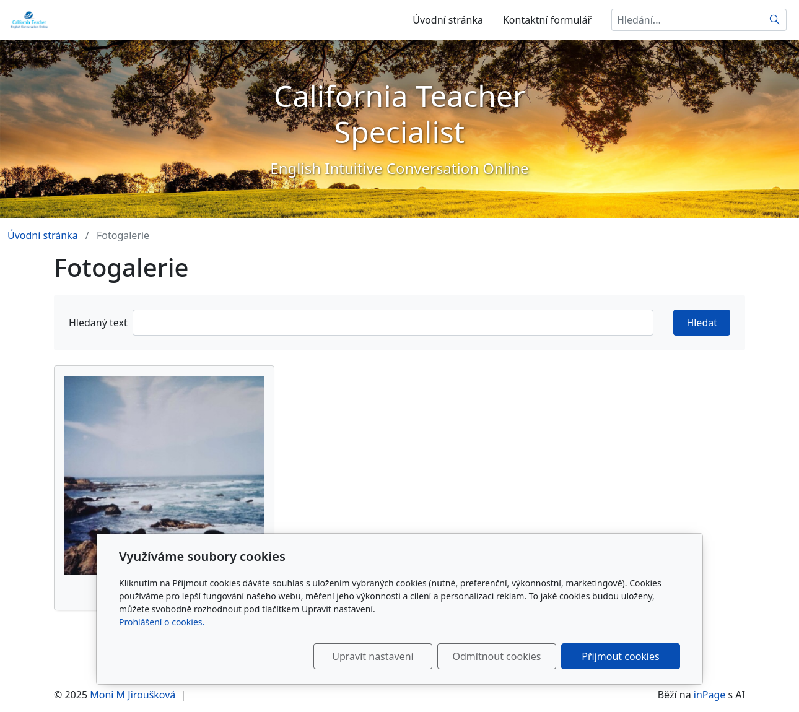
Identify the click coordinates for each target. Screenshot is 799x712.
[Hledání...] (687, 20)
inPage (710, 694)
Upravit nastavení (372, 656)
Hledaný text (98, 322)
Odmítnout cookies (497, 656)
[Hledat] (775, 20)
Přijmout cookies (620, 656)
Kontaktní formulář (547, 20)
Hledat (701, 322)
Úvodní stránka (448, 20)
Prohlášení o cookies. (161, 622)
